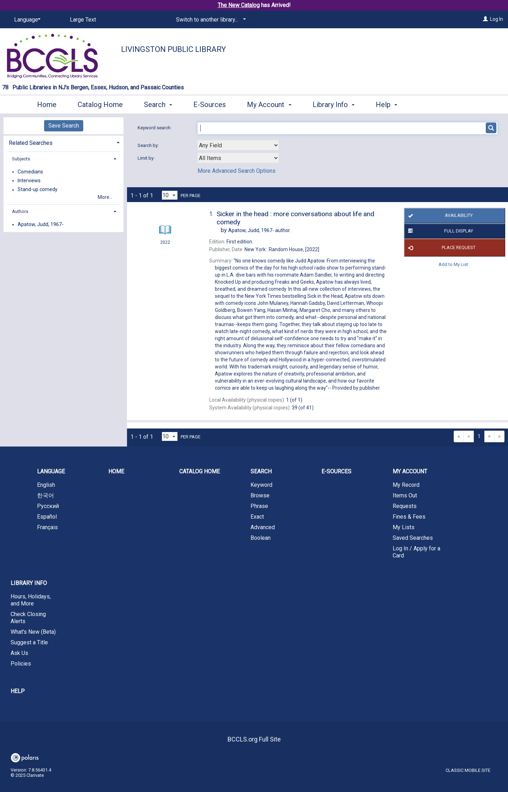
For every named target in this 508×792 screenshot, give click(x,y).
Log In (496, 19)
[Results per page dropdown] (169, 195)
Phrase (259, 506)
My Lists (404, 527)
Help (18, 691)
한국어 (45, 495)
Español (47, 516)
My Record (406, 484)
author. (259, 230)
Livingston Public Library (173, 49)
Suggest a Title (29, 642)
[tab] (63, 142)
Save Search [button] (63, 125)
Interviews (29, 180)
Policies (21, 663)
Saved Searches (413, 537)
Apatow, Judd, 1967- (41, 224)
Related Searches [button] (31, 143)
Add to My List (453, 264)
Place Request (441, 247)
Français (47, 527)
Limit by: (147, 158)
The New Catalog (239, 5)
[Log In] (485, 19)
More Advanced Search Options (237, 170)
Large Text (83, 19)
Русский (48, 506)
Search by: (149, 145)
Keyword (261, 484)
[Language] (26, 20)
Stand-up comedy (38, 190)
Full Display (439, 231)
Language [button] (51, 471)
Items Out (405, 495)
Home (46, 104)
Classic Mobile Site (468, 770)
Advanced (262, 527)
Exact (257, 516)
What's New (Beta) (33, 631)
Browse (260, 495)
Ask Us (19, 653)
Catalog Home (100, 104)
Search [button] (158, 104)
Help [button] (386, 104)
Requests (405, 506)
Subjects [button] (21, 158)
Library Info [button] (334, 104)
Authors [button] (20, 211)
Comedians (30, 172)
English (46, 484)
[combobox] (238, 145)
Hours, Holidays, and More (31, 600)
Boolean (260, 537)
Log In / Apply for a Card (416, 552)
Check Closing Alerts (28, 618)
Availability (439, 215)
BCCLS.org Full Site (254, 739)
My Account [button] (269, 104)
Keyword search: (155, 127)
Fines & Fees (409, 516)
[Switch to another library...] (210, 20)
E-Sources (209, 104)
